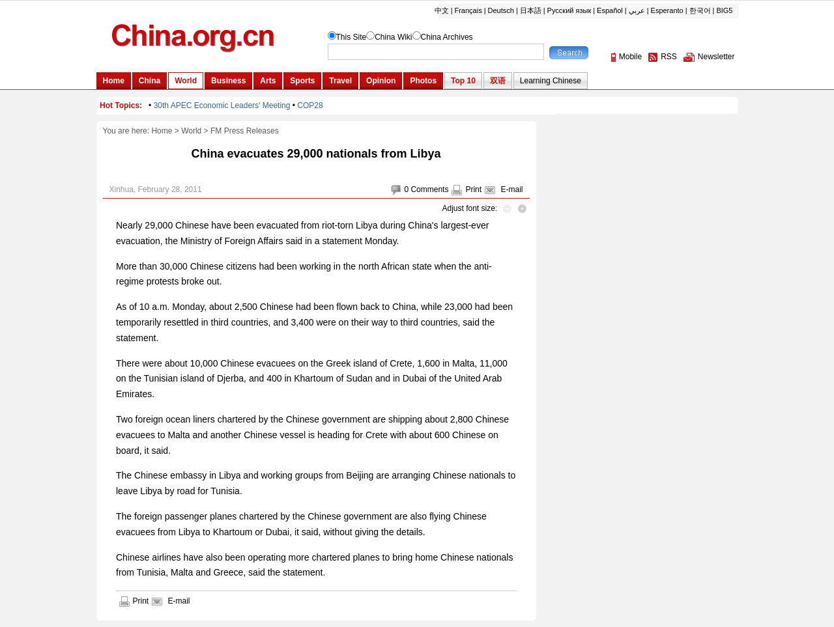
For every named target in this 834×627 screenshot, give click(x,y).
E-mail (511, 189)
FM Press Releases (244, 130)
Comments (429, 189)
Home (161, 130)
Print (473, 189)
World (191, 130)
